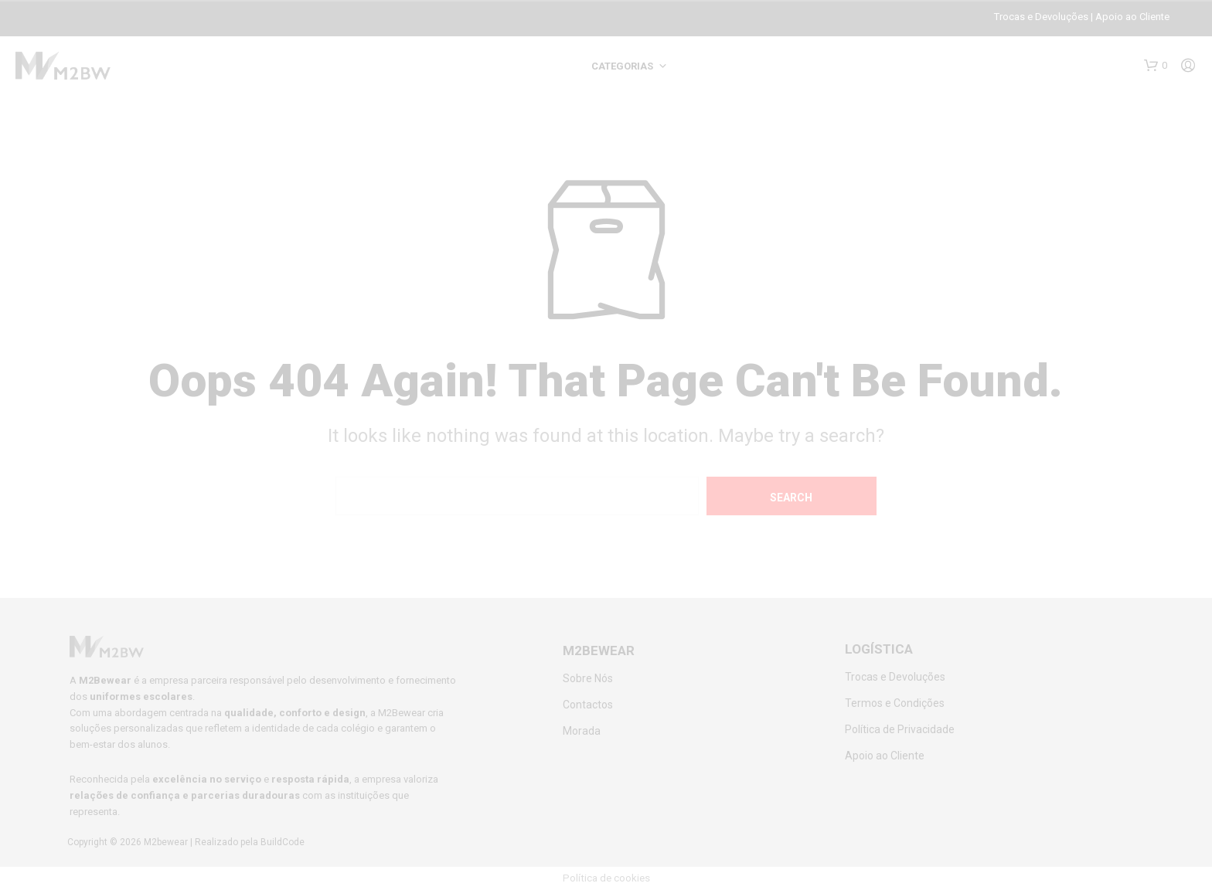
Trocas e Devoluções (1041, 16)
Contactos (588, 704)
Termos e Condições (895, 703)
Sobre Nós (588, 678)
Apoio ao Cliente (1132, 16)
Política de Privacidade (900, 729)
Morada (582, 731)
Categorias (622, 66)
